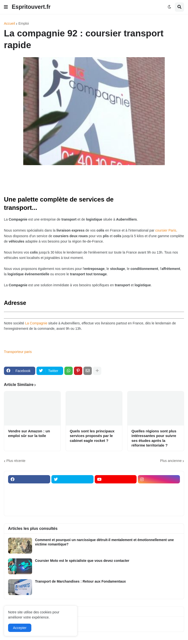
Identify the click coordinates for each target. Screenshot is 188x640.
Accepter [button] (19, 628)
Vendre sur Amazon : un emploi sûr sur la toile (29, 433)
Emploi (23, 23)
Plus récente (15, 461)
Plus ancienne (171, 461)
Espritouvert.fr (31, 7)
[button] (6, 7)
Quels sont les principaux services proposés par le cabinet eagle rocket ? (92, 436)
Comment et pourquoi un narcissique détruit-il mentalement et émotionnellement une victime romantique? (104, 542)
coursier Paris (165, 230)
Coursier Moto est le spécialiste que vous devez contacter (82, 561)
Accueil (9, 23)
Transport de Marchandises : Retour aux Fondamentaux (80, 581)
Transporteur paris (18, 352)
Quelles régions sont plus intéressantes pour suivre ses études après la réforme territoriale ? (153, 438)
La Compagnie (36, 323)
